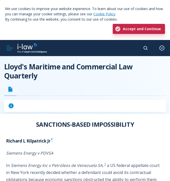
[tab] (10, 89)
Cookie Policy (104, 14)
